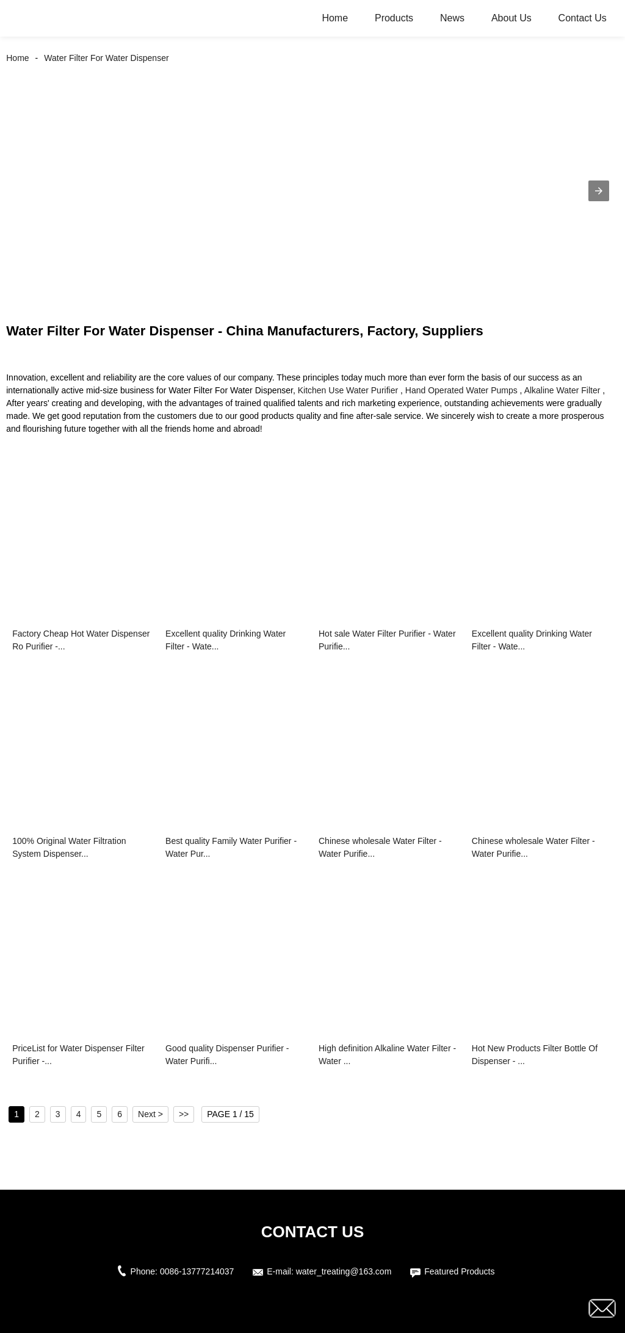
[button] (598, 190)
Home (335, 18)
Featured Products (459, 1271)
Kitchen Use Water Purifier (348, 390)
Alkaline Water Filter (562, 390)
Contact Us (582, 18)
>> (184, 1114)
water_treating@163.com (344, 1271)
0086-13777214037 (197, 1271)
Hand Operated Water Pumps (461, 390)
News (452, 18)
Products (394, 18)
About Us (511, 18)
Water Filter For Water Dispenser (106, 58)
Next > (150, 1114)
